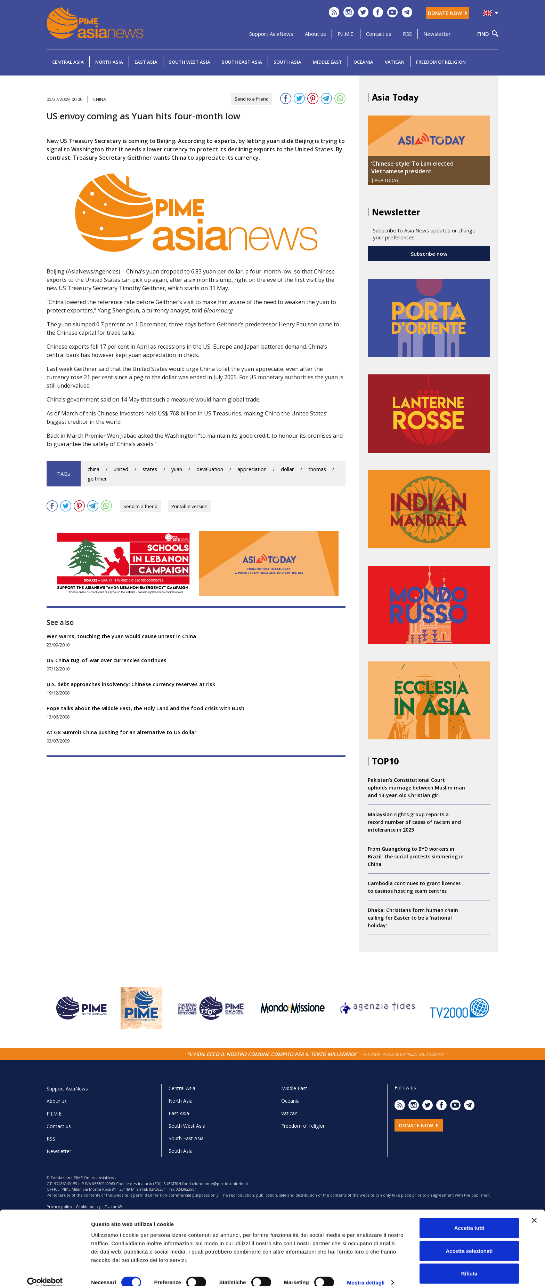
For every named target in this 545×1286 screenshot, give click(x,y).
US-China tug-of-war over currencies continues (106, 660)
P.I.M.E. (346, 33)
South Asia (287, 62)
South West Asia (189, 62)
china (93, 469)
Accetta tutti (469, 1218)
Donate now (447, 13)
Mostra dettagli (365, 1272)
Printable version (189, 506)
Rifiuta (469, 1263)
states (150, 469)
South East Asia (242, 62)
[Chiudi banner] (534, 1210)
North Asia (109, 62)
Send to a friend (252, 99)
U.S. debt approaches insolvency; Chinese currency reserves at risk (131, 684)
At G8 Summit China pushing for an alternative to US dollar (121, 732)
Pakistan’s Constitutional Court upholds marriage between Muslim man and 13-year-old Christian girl (416, 788)
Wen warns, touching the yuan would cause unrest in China (121, 636)
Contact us (378, 33)
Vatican (395, 62)
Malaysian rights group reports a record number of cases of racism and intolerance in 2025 (414, 822)
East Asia (146, 62)
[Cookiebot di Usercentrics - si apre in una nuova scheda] (45, 1272)
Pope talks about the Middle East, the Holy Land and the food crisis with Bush (145, 708)
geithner (97, 478)
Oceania (363, 62)
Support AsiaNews (271, 33)
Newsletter (437, 33)
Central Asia (68, 62)
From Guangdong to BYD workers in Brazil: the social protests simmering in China (416, 856)
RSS (407, 33)
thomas (317, 469)
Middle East (327, 62)
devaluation (209, 469)
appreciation (252, 469)
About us (315, 33)
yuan (176, 469)
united (121, 469)
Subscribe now (429, 253)
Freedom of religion (441, 62)
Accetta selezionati (469, 1241)
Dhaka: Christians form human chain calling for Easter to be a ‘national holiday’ (413, 918)
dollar (287, 469)
